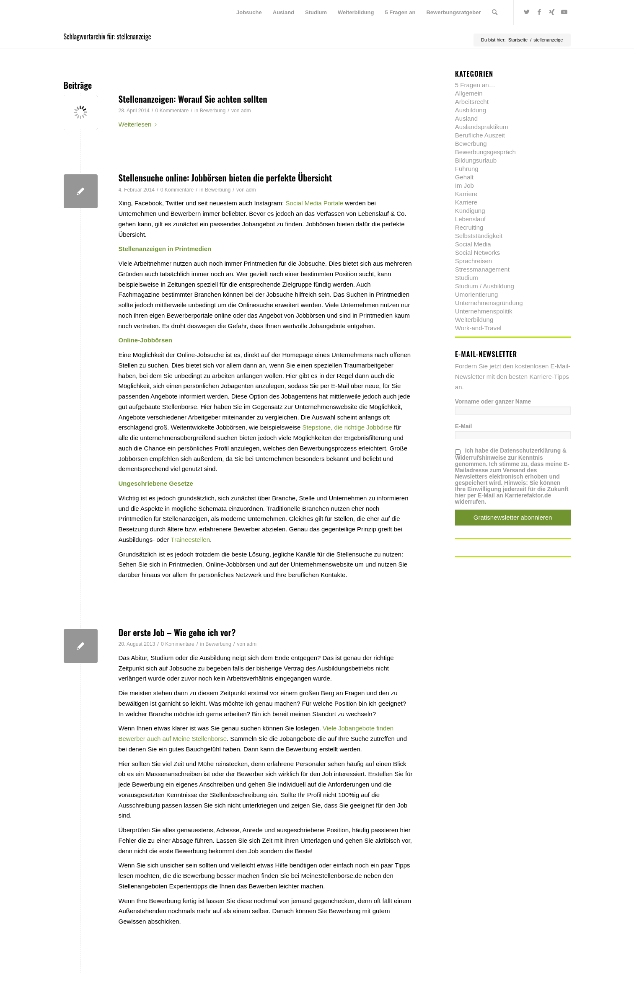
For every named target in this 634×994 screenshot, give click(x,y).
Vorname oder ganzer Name (493, 402)
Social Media (473, 244)
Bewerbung (212, 111)
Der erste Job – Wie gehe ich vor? (177, 632)
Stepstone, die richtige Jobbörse (347, 427)
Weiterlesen (139, 124)
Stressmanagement (482, 269)
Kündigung (470, 210)
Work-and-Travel (478, 327)
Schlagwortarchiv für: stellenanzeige (107, 36)
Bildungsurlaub (476, 160)
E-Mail (463, 426)
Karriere (466, 193)
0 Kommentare (172, 111)
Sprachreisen (473, 260)
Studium (466, 277)
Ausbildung (470, 110)
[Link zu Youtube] (564, 12)
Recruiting (469, 227)
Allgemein (469, 93)
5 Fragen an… (475, 84)
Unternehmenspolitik (483, 311)
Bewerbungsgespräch (485, 151)
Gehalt (464, 177)
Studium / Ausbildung (484, 286)
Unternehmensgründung (489, 302)
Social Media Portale (315, 203)
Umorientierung (476, 294)
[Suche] (494, 12)
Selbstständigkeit (478, 235)
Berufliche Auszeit (480, 135)
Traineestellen (190, 539)
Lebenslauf (470, 219)
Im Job (464, 185)
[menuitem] (249, 12)
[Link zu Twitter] (526, 12)
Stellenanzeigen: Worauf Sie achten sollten (193, 98)
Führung (467, 168)
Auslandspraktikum (481, 126)
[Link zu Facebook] (539, 12)
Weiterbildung (474, 319)
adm (246, 111)
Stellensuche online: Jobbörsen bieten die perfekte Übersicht (225, 177)
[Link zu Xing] (552, 12)
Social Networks (477, 252)
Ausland (466, 118)
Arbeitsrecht (472, 101)
